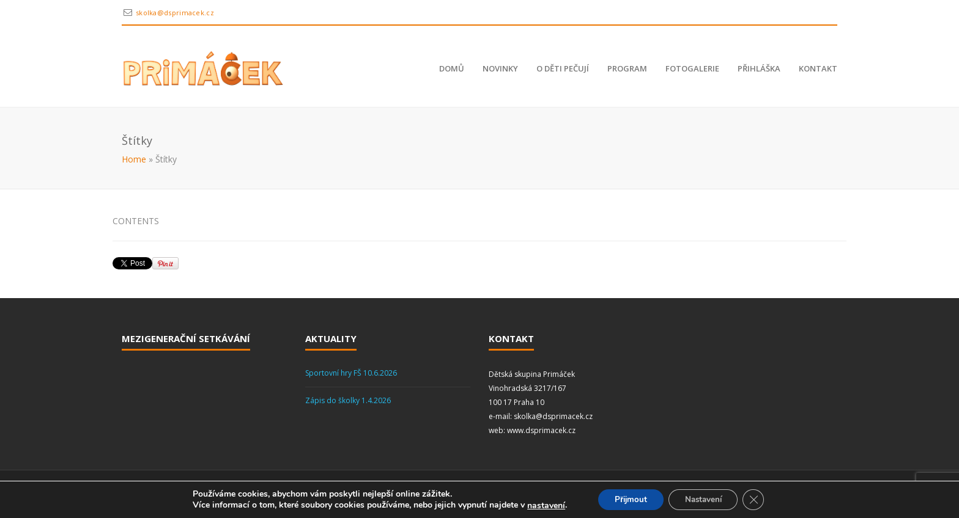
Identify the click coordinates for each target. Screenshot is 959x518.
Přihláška (759, 68)
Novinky (500, 68)
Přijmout (627, 499)
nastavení (540, 504)
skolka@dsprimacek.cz (175, 12)
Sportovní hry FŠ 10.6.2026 (351, 373)
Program (627, 68)
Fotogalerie (692, 68)
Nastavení (705, 499)
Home (134, 159)
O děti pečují (562, 68)
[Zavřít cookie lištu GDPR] (759, 499)
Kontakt (818, 68)
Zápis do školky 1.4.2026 (348, 400)
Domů (451, 68)
